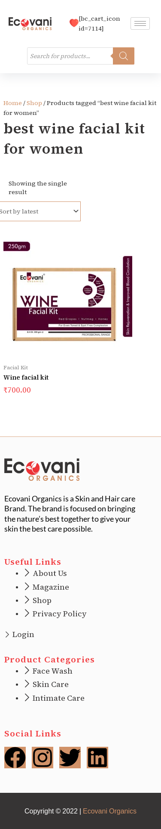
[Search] (123, 56)
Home (12, 103)
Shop (34, 103)
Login (23, 634)
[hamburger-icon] (140, 23)
